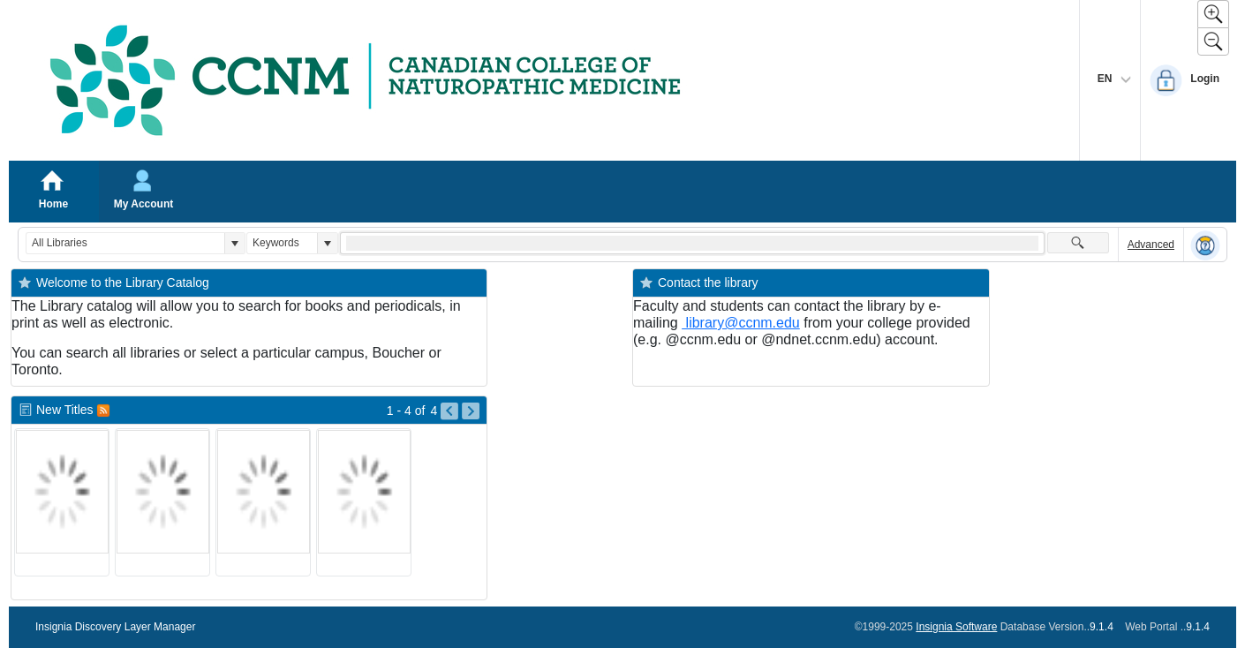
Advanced (1151, 244)
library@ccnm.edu (741, 322)
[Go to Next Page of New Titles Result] (470, 411)
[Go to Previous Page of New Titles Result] (449, 411)
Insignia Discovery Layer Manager (115, 627)
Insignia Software (956, 627)
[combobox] (125, 243)
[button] (234, 243)
